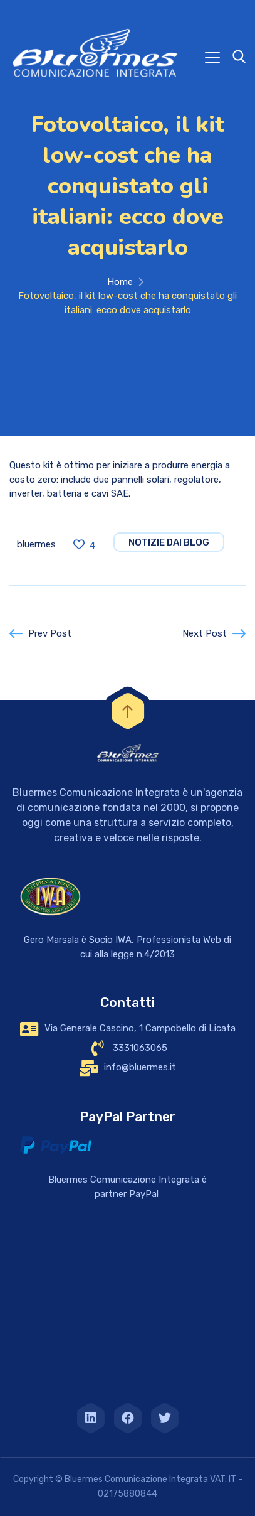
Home (120, 282)
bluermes (36, 544)
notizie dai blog (168, 542)
